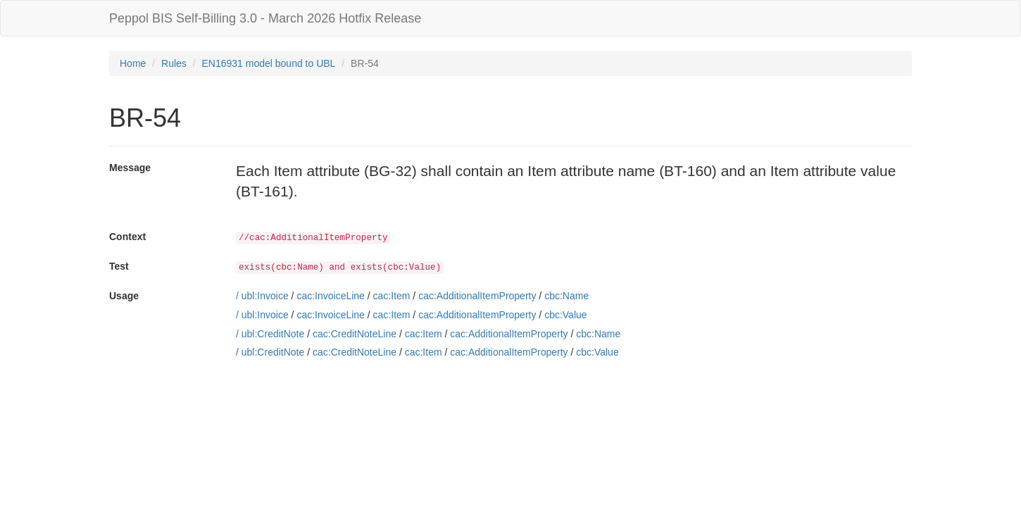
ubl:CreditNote (273, 333)
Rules (174, 63)
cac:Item (392, 295)
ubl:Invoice (265, 295)
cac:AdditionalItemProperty (477, 295)
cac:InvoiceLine (330, 295)
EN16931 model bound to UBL (269, 63)
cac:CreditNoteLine (354, 333)
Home (133, 63)
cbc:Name (566, 295)
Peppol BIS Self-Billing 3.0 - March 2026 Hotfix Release (265, 18)
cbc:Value (565, 314)
